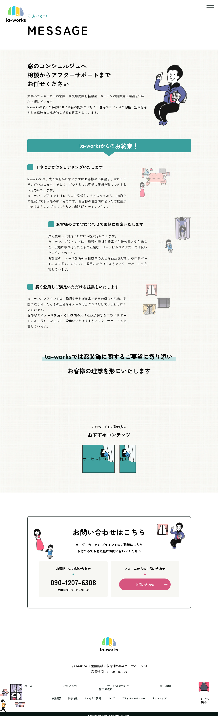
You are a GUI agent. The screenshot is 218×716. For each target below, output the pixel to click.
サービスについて (107, 689)
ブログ (111, 699)
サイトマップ (164, 699)
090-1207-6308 (73, 588)
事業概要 (50, 699)
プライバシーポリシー (136, 699)
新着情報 (68, 699)
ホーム (41, 689)
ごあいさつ (70, 689)
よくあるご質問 (90, 699)
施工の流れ (174, 689)
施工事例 (143, 689)
